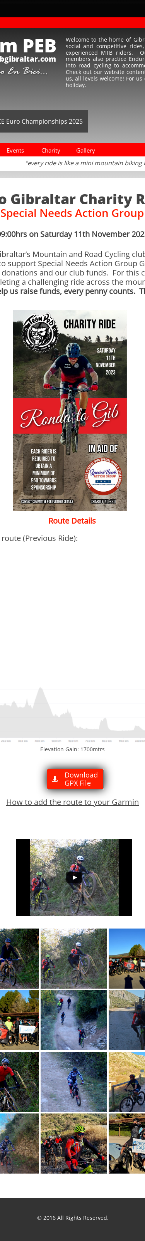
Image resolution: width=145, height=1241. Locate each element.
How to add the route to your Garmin (72, 802)
